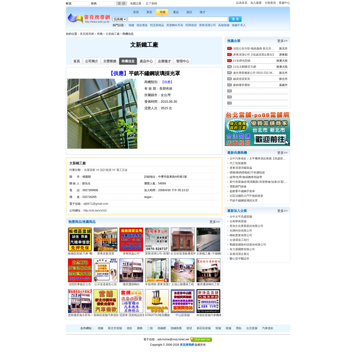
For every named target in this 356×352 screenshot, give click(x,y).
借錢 (131, 25)
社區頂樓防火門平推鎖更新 (246, 195)
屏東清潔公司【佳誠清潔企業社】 (254, 54)
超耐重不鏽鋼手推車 (242, 191)
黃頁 (149, 12)
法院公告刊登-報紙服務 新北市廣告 (254, 48)
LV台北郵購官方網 (244, 66)
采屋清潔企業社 (239, 254)
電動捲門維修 (238, 186)
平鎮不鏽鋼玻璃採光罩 (244, 200)
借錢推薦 (176, 328)
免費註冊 (135, 3)
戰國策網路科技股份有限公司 (248, 244)
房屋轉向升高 (174, 25)
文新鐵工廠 (113, 33)
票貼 (239, 328)
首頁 (136, 12)
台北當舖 (251, 328)
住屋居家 (89, 170)
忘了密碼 (151, 3)
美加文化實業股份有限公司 (246, 226)
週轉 (139, 328)
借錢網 (161, 328)
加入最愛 (256, 2)
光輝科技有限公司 (241, 230)
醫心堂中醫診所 (239, 258)
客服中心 (284, 2)
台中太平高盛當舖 (241, 216)
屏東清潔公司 (207, 25)
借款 (129, 328)
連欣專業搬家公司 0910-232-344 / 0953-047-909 (254, 72)
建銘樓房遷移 (241, 85)
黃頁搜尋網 (87, 33)
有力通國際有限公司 (242, 249)
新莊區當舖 (204, 328)
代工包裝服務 (238, 163)
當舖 (218, 328)
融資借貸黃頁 (241, 79)
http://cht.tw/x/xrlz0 (95, 210)
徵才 (202, 12)
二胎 (150, 328)
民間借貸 (191, 25)
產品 (176, 12)
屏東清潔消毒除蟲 (241, 167)
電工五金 (122, 170)
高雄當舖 (223, 25)
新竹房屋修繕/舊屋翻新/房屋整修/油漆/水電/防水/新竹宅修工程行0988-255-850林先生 (283, 181)
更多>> (215, 222)
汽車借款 (267, 328)
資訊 (189, 12)
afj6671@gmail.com (95, 203)
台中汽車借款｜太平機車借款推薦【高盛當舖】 (259, 158)
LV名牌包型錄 (241, 60)
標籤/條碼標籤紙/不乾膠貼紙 (247, 172)
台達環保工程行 (239, 240)
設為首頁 (241, 2)
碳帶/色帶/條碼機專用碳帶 (246, 177)
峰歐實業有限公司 (241, 235)
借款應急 (142, 25)
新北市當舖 (115, 328)
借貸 (189, 328)
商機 (162, 12)
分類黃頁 (270, 2)
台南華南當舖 (238, 221)
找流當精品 (157, 25)
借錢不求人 (239, 25)
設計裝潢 (105, 170)
